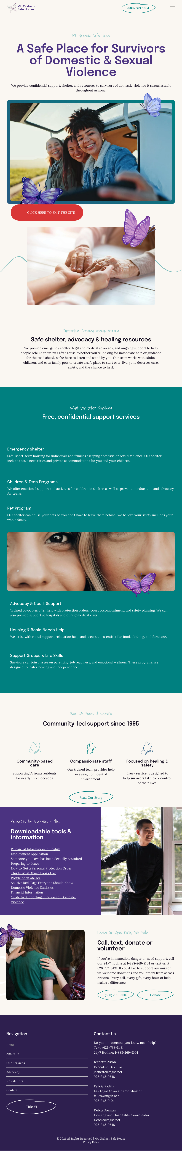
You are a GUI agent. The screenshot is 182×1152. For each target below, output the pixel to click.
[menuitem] (47, 1046)
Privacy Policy (91, 1143)
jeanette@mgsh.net (108, 1073)
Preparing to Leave (25, 865)
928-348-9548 (104, 1078)
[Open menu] (172, 8)
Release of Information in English (35, 850)
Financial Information (27, 894)
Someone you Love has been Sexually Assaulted (46, 860)
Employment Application (29, 855)
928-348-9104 (104, 1102)
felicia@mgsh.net (106, 1097)
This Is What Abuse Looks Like (33, 874)
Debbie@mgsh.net (107, 1121)
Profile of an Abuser (25, 879)
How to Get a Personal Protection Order (41, 870)
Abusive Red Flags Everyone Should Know (42, 884)
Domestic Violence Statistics (32, 889)
